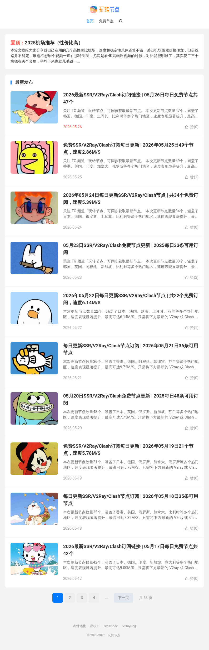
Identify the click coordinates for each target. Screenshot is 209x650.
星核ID (94, 626)
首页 (90, 21)
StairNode (111, 626)
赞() (191, 127)
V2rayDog (129, 626)
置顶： (18, 42)
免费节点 (106, 21)
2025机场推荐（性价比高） (54, 42)
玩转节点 (104, 9)
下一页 (123, 598)
